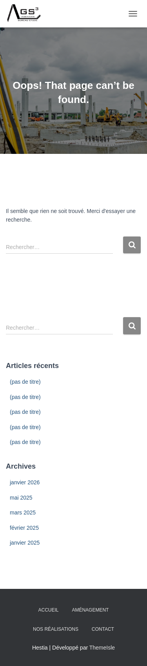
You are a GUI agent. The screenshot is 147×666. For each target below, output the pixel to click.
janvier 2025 (25, 543)
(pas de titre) (25, 382)
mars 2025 (23, 512)
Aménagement (90, 610)
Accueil (48, 610)
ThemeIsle (102, 647)
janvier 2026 (25, 482)
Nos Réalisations (55, 629)
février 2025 (24, 528)
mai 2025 (21, 498)
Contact (103, 629)
